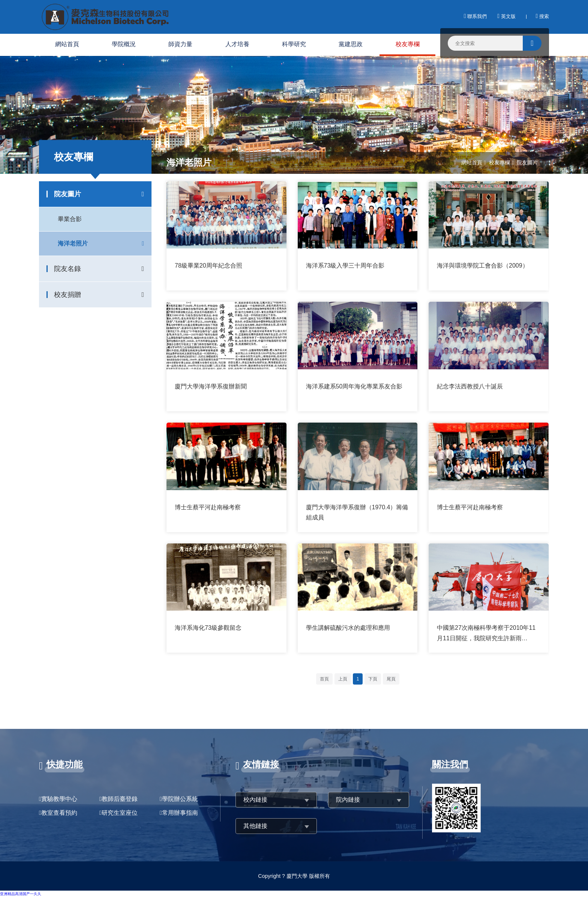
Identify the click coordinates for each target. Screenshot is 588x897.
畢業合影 (70, 219)
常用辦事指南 (180, 813)
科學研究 (294, 44)
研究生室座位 (120, 813)
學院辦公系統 (180, 799)
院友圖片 (67, 194)
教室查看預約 (59, 813)
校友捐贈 (67, 294)
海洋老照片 (73, 243)
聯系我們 (475, 16)
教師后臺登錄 (120, 799)
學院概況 (124, 44)
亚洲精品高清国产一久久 (20, 894)
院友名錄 (67, 268)
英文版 (506, 16)
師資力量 (180, 44)
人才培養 (237, 44)
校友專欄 (408, 44)
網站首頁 (67, 44)
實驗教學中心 (59, 799)
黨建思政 (351, 44)
